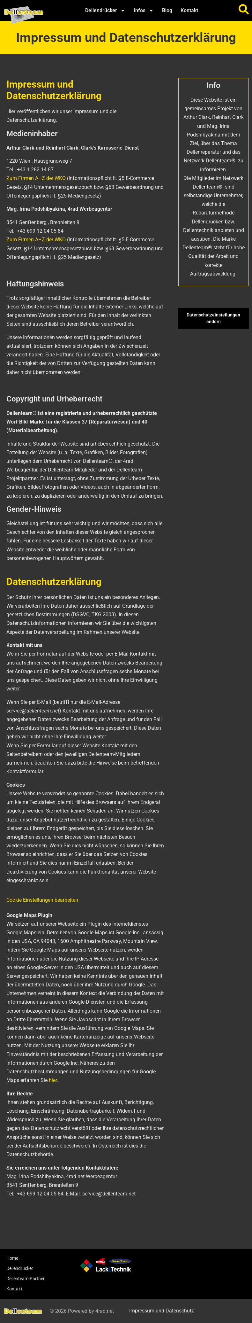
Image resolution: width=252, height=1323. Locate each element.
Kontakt (189, 10)
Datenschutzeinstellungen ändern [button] (213, 318)
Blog (167, 10)
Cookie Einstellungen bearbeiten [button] (42, 900)
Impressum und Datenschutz (161, 1311)
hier (53, 1080)
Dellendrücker (105, 10)
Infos (144, 10)
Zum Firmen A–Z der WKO (36, 178)
